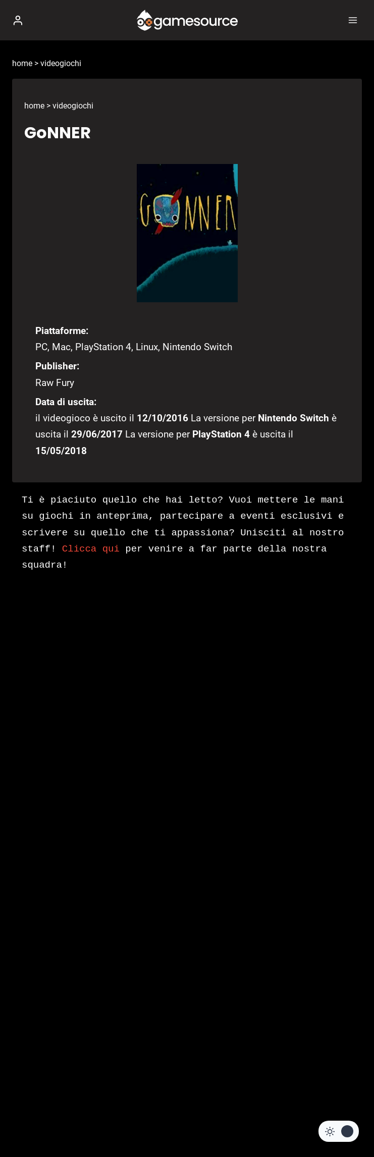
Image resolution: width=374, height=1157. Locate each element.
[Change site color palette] (338, 1131)
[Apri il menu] (352, 20)
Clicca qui (91, 549)
